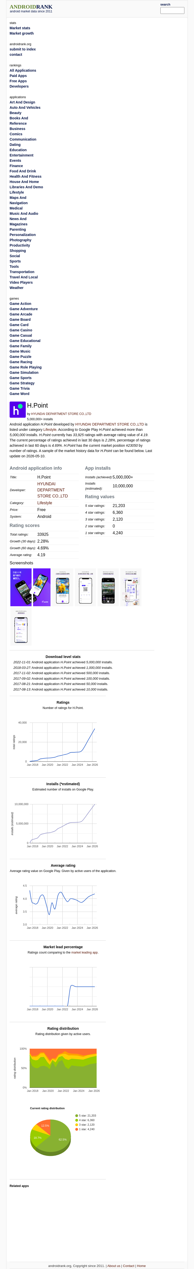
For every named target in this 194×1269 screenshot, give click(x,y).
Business (17, 129)
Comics (16, 134)
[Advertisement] (114, 8)
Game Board (20, 320)
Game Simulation (24, 373)
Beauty (15, 113)
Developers (19, 86)
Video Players (21, 282)
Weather (16, 288)
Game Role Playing (26, 367)
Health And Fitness (25, 176)
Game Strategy (22, 383)
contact (16, 54)
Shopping (18, 251)
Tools (14, 267)
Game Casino (21, 330)
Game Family (21, 346)
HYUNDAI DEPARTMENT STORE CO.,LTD (61, 414)
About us (113, 1266)
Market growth (22, 33)
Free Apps (18, 81)
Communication (23, 139)
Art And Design (22, 102)
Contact (128, 1266)
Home (141, 1266)
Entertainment (21, 155)
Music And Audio (24, 214)
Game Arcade (21, 314)
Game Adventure (24, 309)
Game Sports (21, 378)
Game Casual (21, 335)
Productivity (20, 245)
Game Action (20, 304)
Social (15, 256)
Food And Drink (23, 171)
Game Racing (21, 362)
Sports (15, 261)
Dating (15, 145)
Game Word (19, 394)
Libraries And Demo (26, 187)
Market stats (20, 28)
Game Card (19, 325)
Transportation (22, 272)
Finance (16, 166)
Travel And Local (24, 277)
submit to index (23, 49)
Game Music (20, 351)
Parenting (18, 229)
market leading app (84, 952)
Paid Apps (18, 76)
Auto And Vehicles (25, 107)
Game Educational (25, 341)
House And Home (24, 182)
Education (18, 150)
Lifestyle (49, 430)
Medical (16, 208)
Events (15, 160)
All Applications (23, 70)
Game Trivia (20, 388)
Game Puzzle (20, 357)
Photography (20, 240)
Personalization (23, 235)
